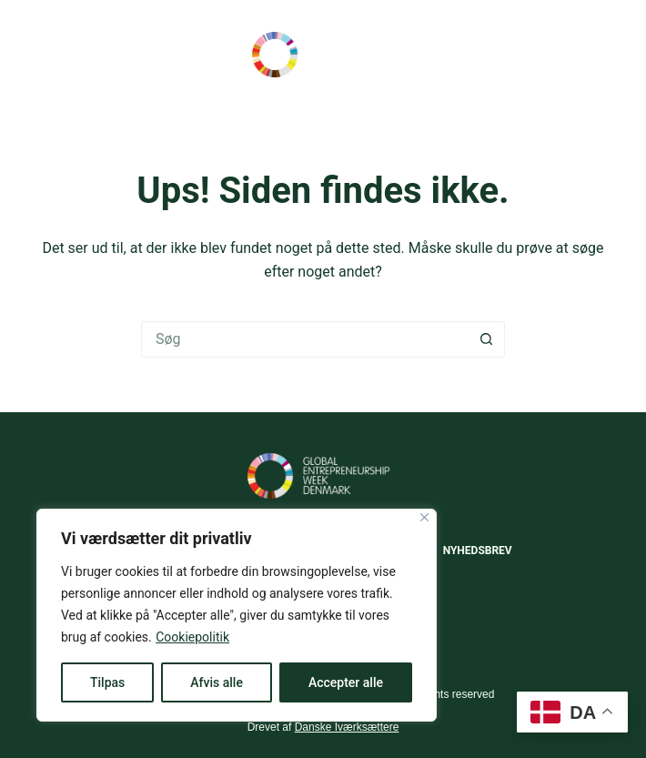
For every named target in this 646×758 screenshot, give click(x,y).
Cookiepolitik (192, 637)
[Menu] (605, 54)
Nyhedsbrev (477, 550)
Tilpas (107, 682)
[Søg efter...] (305, 339)
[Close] (424, 517)
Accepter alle (345, 682)
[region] (236, 615)
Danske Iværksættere (347, 727)
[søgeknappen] (487, 339)
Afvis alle (216, 682)
